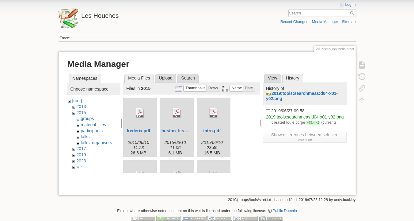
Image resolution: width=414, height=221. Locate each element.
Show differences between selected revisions (305, 137)
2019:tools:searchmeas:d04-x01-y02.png (305, 116)
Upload (165, 78)
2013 (81, 106)
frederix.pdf (138, 130)
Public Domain (285, 201)
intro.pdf (212, 130)
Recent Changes (294, 22)
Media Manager (325, 22)
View (272, 78)
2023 (81, 160)
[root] (77, 100)
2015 (81, 112)
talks (85, 136)
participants (92, 130)
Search (353, 13)
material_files (93, 124)
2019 (81, 154)
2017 (81, 148)
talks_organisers (96, 142)
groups (87, 118)
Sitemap (349, 22)
